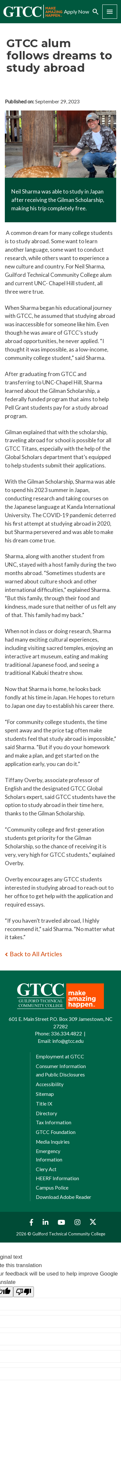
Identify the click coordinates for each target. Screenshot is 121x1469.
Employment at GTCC (60, 1056)
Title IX (44, 1104)
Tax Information (53, 1122)
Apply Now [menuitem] (76, 11)
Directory (46, 1113)
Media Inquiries (53, 1142)
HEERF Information (57, 1178)
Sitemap (45, 1094)
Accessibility (50, 1084)
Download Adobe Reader (63, 1197)
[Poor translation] (23, 1291)
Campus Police (52, 1188)
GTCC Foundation (56, 1132)
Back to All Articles (36, 954)
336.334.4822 (66, 1033)
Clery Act (46, 1169)
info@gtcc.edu (68, 1041)
